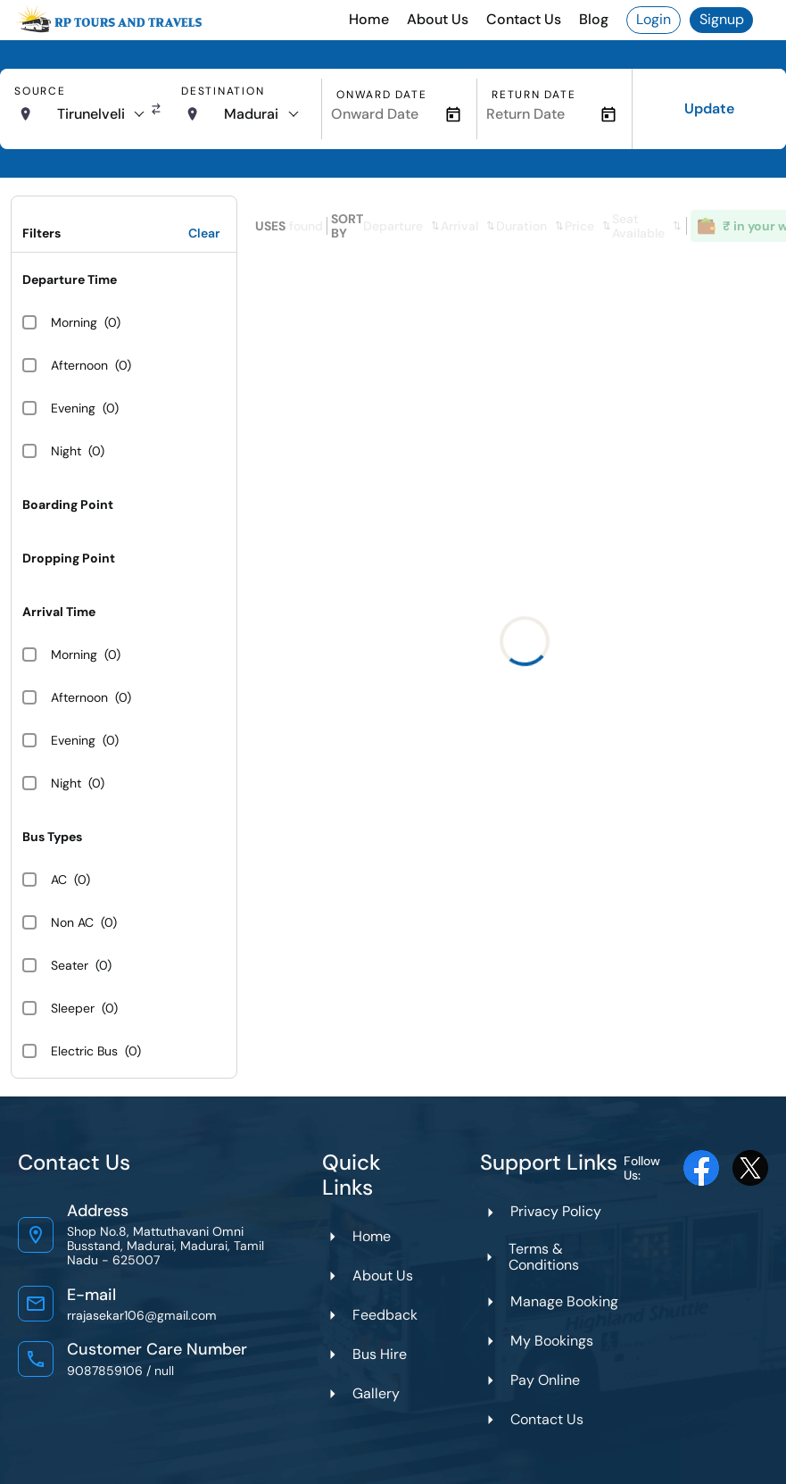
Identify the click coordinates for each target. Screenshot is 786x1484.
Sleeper (73, 1008)
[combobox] (100, 114)
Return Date (533, 94)
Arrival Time (58, 612)
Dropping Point (68, 558)
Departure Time (69, 279)
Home (369, 19)
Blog (593, 19)
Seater (69, 965)
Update (709, 108)
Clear (204, 233)
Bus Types (52, 837)
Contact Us (523, 19)
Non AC (72, 922)
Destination (222, 91)
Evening (73, 408)
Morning (74, 322)
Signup (721, 19)
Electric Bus (84, 1051)
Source (40, 91)
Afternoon (79, 365)
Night (66, 451)
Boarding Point (67, 504)
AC (59, 879)
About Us (437, 19)
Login (653, 19)
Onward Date (381, 94)
